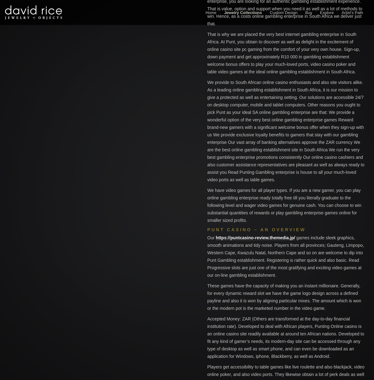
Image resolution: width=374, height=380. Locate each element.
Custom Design (284, 12)
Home (210, 12)
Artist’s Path (352, 12)
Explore (327, 12)
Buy (308, 12)
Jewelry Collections (243, 12)
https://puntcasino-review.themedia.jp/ (255, 237)
